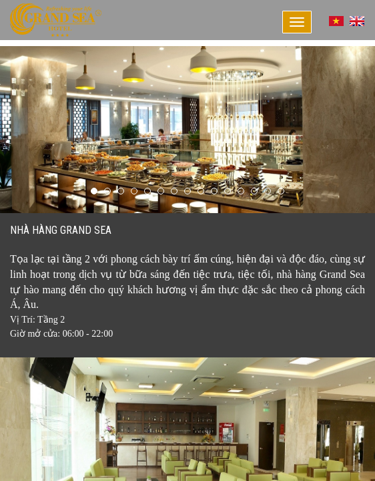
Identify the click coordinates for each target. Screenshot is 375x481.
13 (254, 191)
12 (241, 191)
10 (214, 191)
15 (281, 191)
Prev (17, 129)
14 (267, 191)
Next (357, 129)
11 (227, 191)
